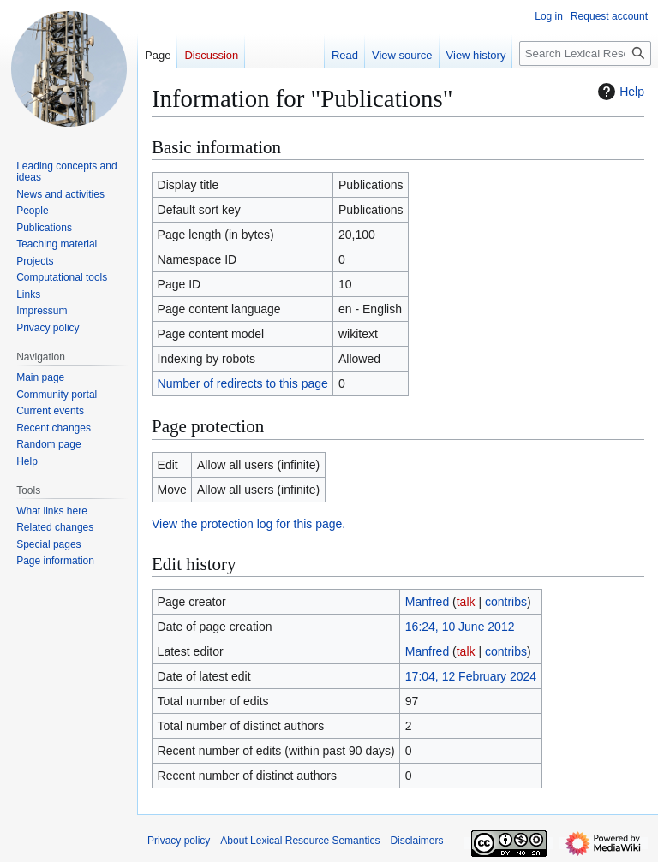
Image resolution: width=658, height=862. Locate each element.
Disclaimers (416, 841)
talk (466, 602)
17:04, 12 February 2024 (470, 676)
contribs (506, 602)
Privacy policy (178, 841)
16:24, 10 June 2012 (460, 626)
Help (619, 91)
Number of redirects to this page (243, 383)
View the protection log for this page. (248, 524)
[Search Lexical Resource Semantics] (585, 53)
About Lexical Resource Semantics (300, 841)
